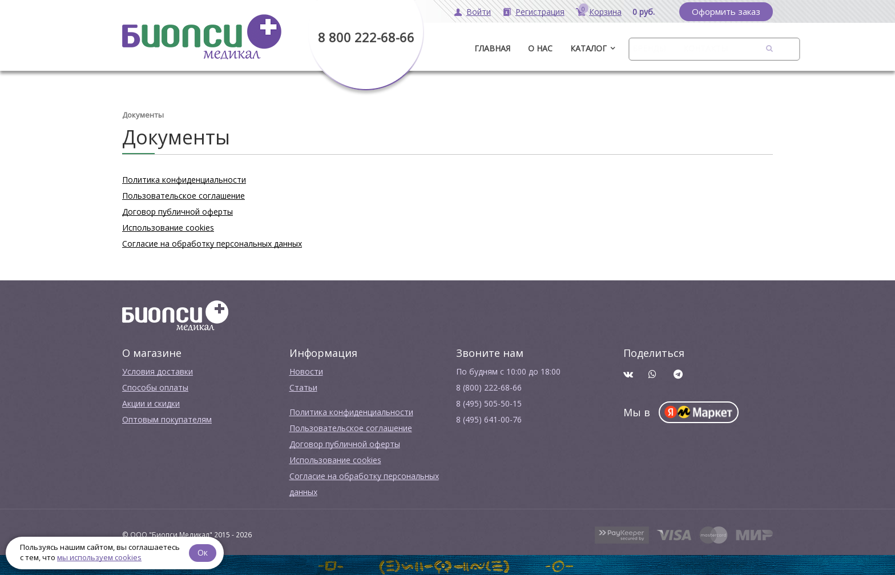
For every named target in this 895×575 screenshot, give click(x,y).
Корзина (605, 11)
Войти (478, 11)
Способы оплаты (155, 386)
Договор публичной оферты (177, 210)
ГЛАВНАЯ (492, 48)
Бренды (649, 48)
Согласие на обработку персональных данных (212, 242)
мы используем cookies (99, 557)
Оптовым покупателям (167, 418)
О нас (540, 48)
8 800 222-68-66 (366, 37)
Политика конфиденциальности (184, 178)
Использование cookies (168, 226)
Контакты (705, 48)
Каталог (588, 48)
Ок (204, 551)
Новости (306, 370)
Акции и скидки (151, 402)
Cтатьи (303, 386)
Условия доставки (157, 370)
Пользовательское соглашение (183, 194)
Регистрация (540, 11)
